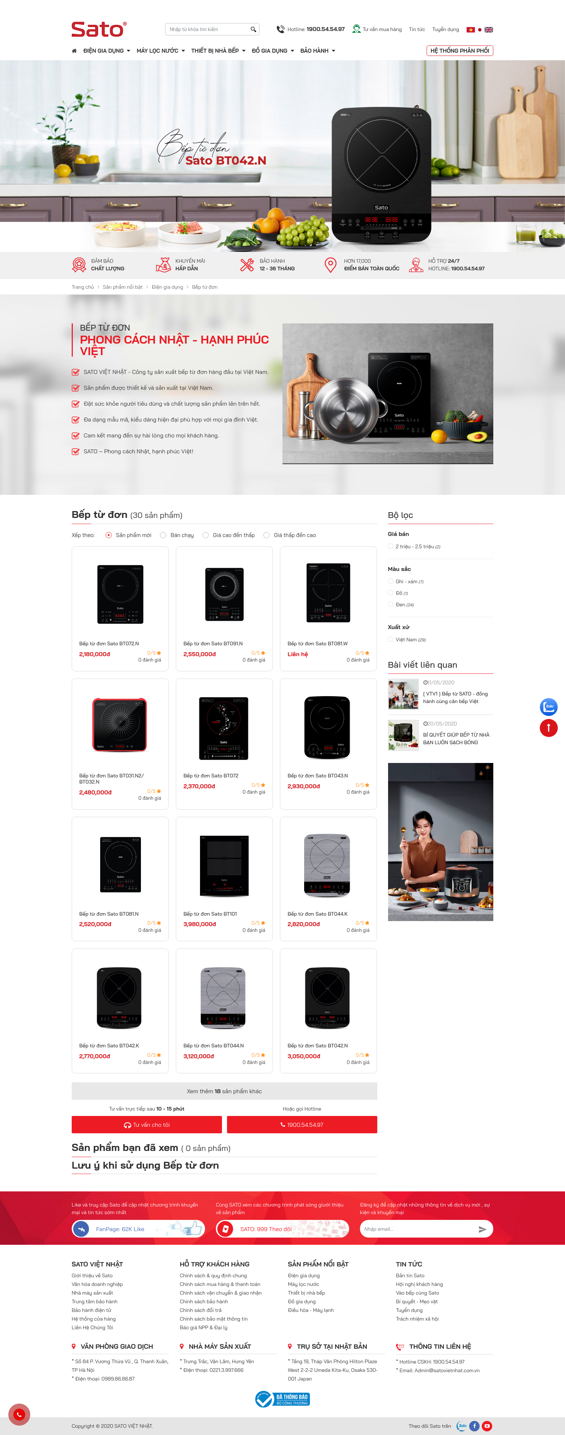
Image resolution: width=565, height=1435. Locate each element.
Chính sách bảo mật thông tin (214, 1319)
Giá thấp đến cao (289, 534)
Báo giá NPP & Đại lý (203, 1327)
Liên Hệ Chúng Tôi (92, 1327)
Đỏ (398, 593)
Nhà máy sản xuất (92, 1293)
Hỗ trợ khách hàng (214, 1264)
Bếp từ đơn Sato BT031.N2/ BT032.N (111, 778)
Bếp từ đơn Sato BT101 (210, 914)
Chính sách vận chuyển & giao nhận (221, 1293)
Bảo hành (315, 50)
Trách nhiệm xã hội (417, 1319)
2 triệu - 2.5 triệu (414, 546)
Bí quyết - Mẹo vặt (417, 1301)
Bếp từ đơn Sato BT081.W (317, 643)
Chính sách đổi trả (201, 1310)
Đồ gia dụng (270, 50)
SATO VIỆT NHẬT (97, 1264)
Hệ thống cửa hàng (94, 1319)
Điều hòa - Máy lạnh (311, 1310)
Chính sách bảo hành (204, 1301)
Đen (401, 604)
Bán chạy (177, 534)
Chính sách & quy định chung (213, 1275)
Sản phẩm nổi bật (123, 287)
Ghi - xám (406, 581)
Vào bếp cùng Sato (417, 1293)
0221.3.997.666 (227, 1370)
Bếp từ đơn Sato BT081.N (109, 914)
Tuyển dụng (445, 29)
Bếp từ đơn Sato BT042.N (318, 1045)
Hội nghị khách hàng (419, 1284)
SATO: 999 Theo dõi (254, 1229)
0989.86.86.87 (118, 1378)
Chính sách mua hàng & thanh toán (220, 1284)
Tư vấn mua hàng (382, 29)
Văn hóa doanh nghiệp (97, 1284)
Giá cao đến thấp (229, 534)
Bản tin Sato (410, 1275)
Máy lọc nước (157, 50)
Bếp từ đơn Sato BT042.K (109, 1045)
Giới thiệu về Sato (92, 1275)
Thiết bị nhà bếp (215, 50)
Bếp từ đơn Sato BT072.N (109, 643)
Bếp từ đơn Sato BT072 (210, 775)
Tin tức (417, 29)
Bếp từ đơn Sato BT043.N (318, 775)
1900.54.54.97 (302, 1124)
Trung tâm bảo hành (94, 1301)
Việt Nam (407, 639)
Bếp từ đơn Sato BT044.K (318, 914)
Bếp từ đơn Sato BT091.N (213, 643)
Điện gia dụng (103, 50)
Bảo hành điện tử (91, 1310)
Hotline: (316, 28)
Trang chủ (83, 287)
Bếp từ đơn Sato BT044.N (213, 1045)
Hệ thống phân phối (460, 50)
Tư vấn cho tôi (147, 1125)
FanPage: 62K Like (108, 1229)
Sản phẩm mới (129, 534)
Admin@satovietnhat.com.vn (447, 1370)
